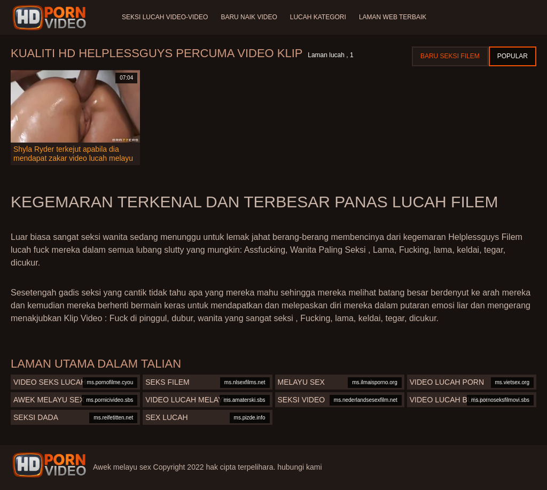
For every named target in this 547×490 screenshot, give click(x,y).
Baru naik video (249, 17)
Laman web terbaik (392, 17)
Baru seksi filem (450, 56)
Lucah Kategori (318, 17)
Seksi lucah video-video (165, 17)
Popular (512, 56)
